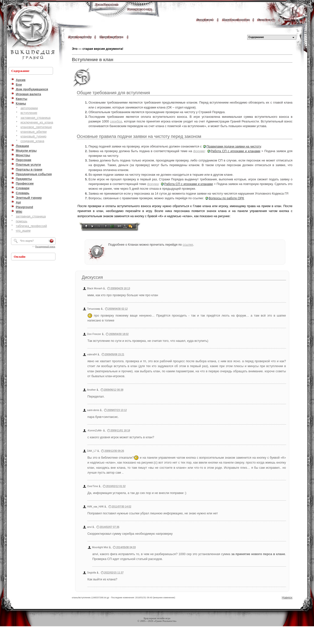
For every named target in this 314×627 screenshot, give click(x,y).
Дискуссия (92, 277)
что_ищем (23, 230)
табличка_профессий (31, 226)
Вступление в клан (92, 59)
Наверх (287, 597)
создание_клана (32, 141)
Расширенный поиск (45, 246)
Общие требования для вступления (113, 92)
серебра (116, 121)
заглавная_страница (35, 118)
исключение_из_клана (36, 122)
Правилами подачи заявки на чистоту (233, 146)
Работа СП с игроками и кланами (235, 151)
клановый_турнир (33, 136)
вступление (28, 113)
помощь (21, 221)
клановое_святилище (36, 127)
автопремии (29, 108)
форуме (199, 151)
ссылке (188, 244)
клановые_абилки (33, 131)
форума (153, 184)
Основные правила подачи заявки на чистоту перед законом (139, 136)
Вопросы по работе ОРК (226, 198)
